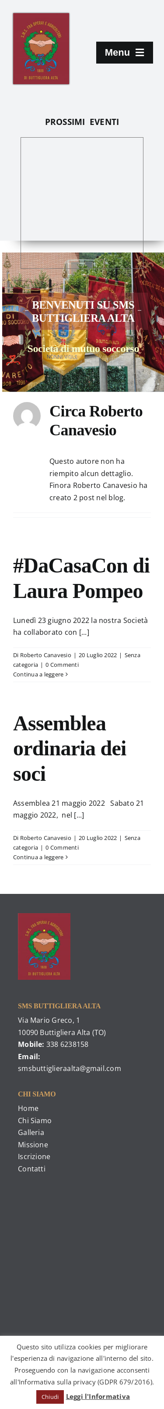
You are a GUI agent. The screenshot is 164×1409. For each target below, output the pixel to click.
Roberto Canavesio (45, 655)
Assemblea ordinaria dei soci (69, 748)
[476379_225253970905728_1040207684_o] (41, 16)
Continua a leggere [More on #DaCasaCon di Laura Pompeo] (38, 674)
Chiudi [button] (50, 1397)
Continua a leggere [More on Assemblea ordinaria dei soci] (38, 857)
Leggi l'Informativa (98, 1396)
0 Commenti (61, 665)
